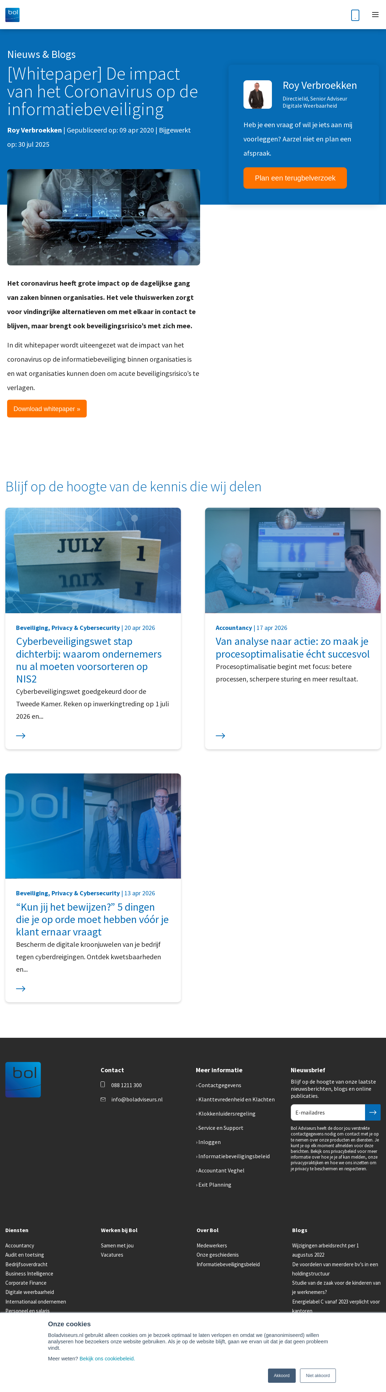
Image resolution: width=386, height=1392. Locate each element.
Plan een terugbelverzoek (295, 178)
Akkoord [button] (282, 1375)
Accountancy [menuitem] (19, 1245)
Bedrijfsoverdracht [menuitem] (26, 1264)
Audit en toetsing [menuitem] (24, 1254)
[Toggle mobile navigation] (375, 14)
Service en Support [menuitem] (220, 1127)
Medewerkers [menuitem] (212, 1245)
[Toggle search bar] (338, 15)
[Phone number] (355, 14)
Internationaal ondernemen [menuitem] (35, 1301)
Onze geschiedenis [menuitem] (218, 1254)
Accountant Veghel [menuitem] (221, 1170)
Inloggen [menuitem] (209, 1141)
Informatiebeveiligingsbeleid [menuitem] (234, 1156)
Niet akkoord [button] (318, 1375)
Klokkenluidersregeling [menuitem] (227, 1113)
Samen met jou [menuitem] (117, 1245)
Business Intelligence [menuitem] (29, 1273)
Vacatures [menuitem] (112, 1254)
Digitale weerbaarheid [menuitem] (29, 1292)
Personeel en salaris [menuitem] (27, 1310)
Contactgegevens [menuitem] (219, 1085)
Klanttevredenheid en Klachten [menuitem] (236, 1099)
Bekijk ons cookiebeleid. (107, 1358)
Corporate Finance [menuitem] (26, 1282)
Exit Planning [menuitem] (214, 1184)
